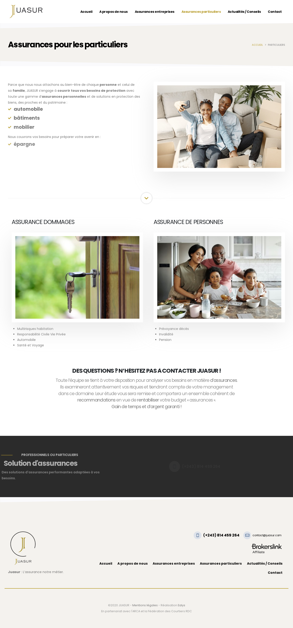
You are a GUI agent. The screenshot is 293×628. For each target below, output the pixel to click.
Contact (275, 11)
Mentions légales (145, 605)
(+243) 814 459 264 (221, 535)
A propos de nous (113, 11)
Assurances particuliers (201, 11)
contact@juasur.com (267, 535)
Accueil (86, 11)
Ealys (181, 605)
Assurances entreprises (154, 11)
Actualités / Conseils (244, 11)
